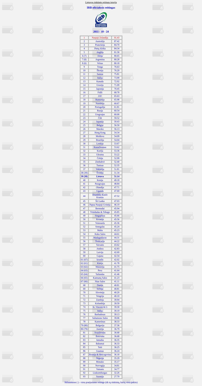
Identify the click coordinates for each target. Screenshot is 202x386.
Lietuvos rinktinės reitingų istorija (101, 2)
